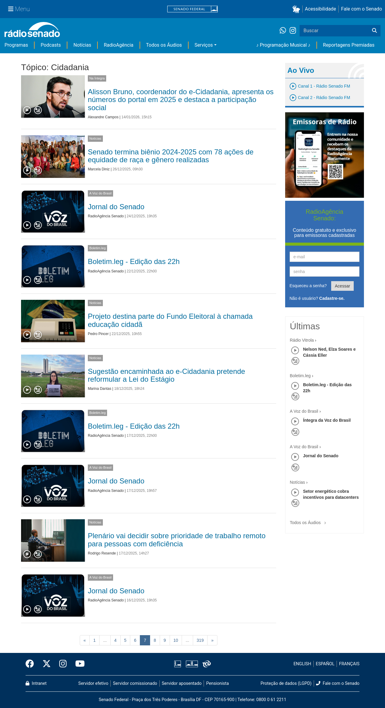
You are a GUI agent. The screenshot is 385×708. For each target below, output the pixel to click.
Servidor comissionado (135, 683)
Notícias (82, 45)
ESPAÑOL (325, 663)
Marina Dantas (99, 389)
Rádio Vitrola (302, 340)
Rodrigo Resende (102, 553)
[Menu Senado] (19, 9)
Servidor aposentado (182, 683)
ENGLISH (302, 663)
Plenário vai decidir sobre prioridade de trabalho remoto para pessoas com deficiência (177, 540)
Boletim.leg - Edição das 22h (134, 261)
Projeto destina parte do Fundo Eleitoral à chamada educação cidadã (170, 320)
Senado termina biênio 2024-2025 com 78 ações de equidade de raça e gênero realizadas (171, 156)
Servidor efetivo (93, 683)
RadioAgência (118, 45)
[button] (297, 9)
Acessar (342, 286)
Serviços (204, 45)
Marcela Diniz (99, 169)
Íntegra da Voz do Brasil (327, 420)
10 (176, 640)
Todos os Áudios (164, 45)
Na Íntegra (97, 78)
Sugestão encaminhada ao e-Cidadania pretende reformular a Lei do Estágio (166, 375)
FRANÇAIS (349, 663)
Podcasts (51, 45)
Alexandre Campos (103, 117)
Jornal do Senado (116, 207)
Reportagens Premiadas (348, 45)
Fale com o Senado (361, 9)
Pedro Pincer (98, 334)
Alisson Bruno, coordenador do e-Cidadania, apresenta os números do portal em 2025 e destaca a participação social (181, 100)
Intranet (36, 683)
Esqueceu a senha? (308, 285)
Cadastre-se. (331, 298)
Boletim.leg (97, 248)
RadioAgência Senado (106, 216)
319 (200, 640)
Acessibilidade (320, 9)
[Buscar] (374, 30)
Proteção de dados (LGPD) (286, 683)
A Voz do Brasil (100, 193)
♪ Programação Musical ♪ (283, 45)
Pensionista (217, 683)
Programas (16, 45)
